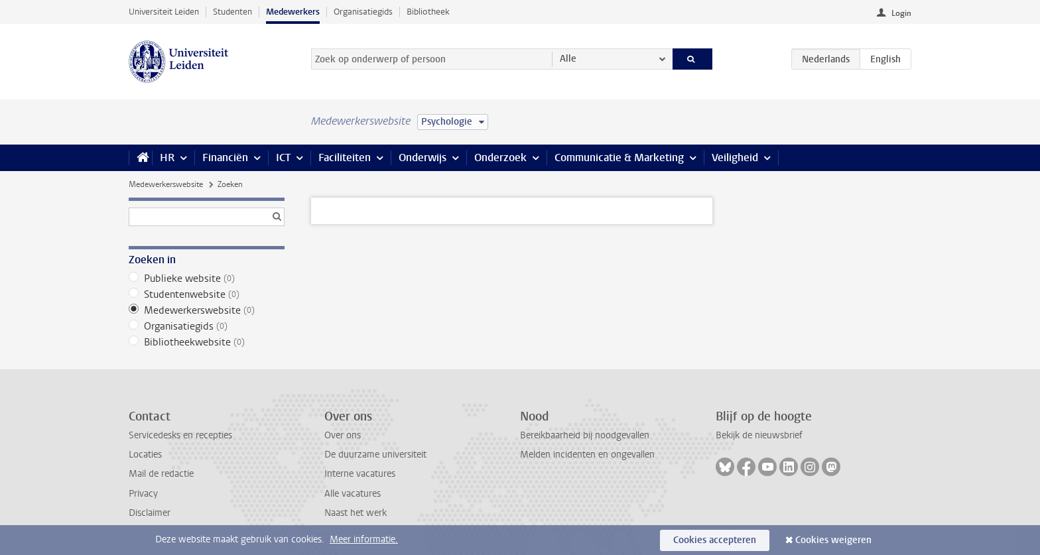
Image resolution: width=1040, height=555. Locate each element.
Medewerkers (293, 11)
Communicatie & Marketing (619, 157)
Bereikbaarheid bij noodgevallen (584, 435)
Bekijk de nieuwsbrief (759, 435)
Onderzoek (500, 157)
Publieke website (207, 278)
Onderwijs (422, 157)
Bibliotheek (428, 11)
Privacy (143, 493)
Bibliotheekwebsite (207, 342)
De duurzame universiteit (375, 454)
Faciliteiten (344, 157)
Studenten (232, 11)
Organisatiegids (363, 11)
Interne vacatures (359, 473)
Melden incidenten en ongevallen (587, 454)
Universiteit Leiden (164, 11)
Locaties (145, 454)
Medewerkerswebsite (166, 184)
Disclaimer (149, 513)
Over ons (342, 435)
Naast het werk (355, 513)
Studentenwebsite (207, 294)
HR (167, 157)
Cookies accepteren (714, 540)
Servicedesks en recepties (180, 435)
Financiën (225, 157)
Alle (568, 58)
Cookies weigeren (833, 540)
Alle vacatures (352, 493)
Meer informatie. (364, 539)
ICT (283, 157)
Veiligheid (735, 157)
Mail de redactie (161, 473)
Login (901, 13)
